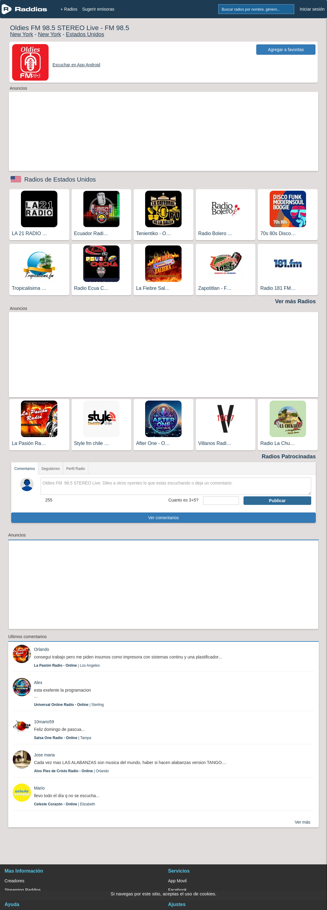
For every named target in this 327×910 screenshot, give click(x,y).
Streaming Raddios (23, 889)
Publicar (277, 500)
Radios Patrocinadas (289, 456)
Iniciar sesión (312, 9)
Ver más (302, 822)
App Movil (177, 880)
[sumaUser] (221, 500)
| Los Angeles (67, 665)
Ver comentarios (163, 517)
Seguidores (50, 469)
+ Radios (68, 9)
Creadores (14, 880)
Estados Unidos (85, 34)
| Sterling (69, 705)
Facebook (177, 889)
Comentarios (24, 469)
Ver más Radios (295, 301)
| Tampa (62, 738)
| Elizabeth (64, 804)
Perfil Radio (75, 469)
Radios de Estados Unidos (60, 179)
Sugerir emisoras (98, 9)
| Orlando (71, 771)
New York (21, 34)
